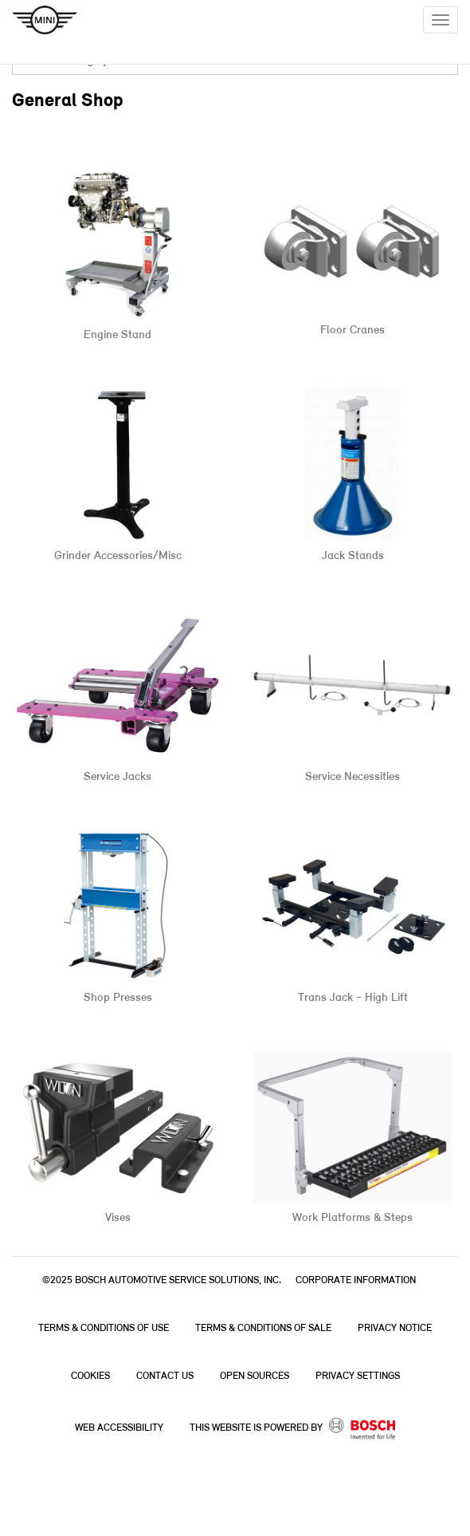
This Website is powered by (293, 1428)
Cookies (90, 1376)
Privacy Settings (357, 1376)
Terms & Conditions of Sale (263, 1328)
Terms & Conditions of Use (103, 1328)
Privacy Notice (395, 1328)
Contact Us (165, 1376)
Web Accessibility (119, 1428)
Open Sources (254, 1376)
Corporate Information (356, 1280)
